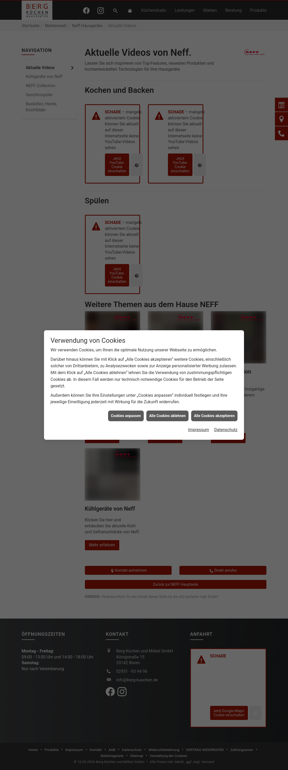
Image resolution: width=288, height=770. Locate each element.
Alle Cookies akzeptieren (214, 411)
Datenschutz (225, 425)
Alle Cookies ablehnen (167, 411)
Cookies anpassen (126, 411)
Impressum (198, 425)
